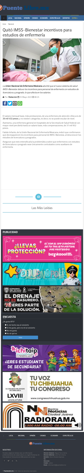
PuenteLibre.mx (9, 471)
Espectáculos (55, 18)
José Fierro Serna (55, 455)
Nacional (18, 18)
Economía (44, 18)
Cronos (35, 18)
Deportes (66, 18)
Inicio (4, 24)
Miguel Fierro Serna (55, 453)
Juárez (48, 463)
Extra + (75, 18)
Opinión (27, 18)
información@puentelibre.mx (55, 465)
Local (10, 18)
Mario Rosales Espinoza (54, 457)
